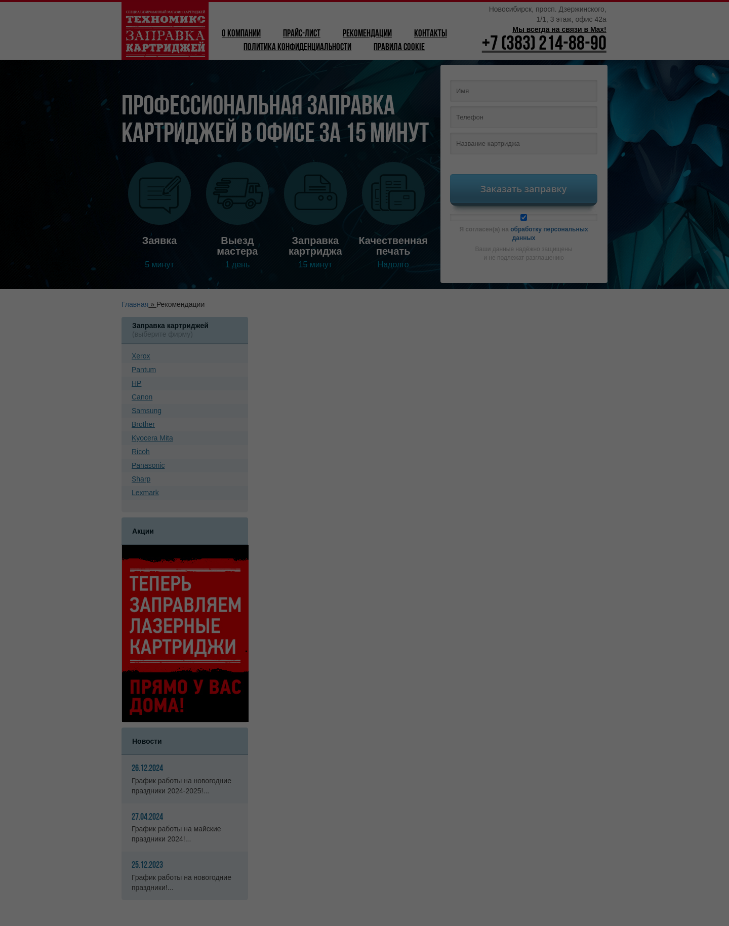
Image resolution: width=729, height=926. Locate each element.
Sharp (141, 479)
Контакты (430, 34)
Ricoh (141, 452)
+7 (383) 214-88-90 (544, 44)
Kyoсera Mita (152, 438)
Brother (143, 424)
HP (136, 383)
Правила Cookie (399, 48)
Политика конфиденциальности (297, 48)
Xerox (141, 356)
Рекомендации (367, 34)
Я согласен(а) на (523, 227)
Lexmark (145, 493)
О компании (241, 34)
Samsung (146, 411)
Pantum (144, 370)
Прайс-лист (301, 34)
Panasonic (148, 465)
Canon (142, 397)
